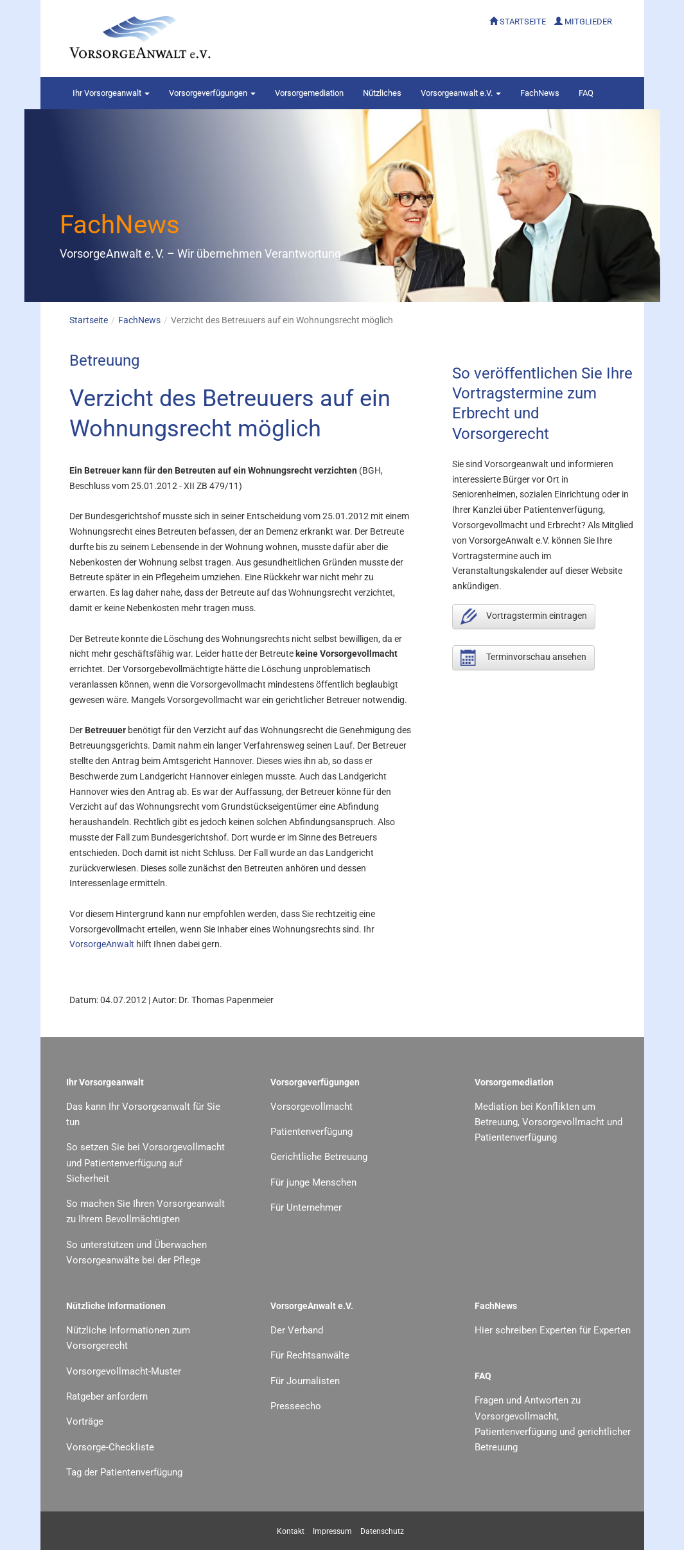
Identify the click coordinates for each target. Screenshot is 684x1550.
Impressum (332, 1531)
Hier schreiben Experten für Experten (553, 1330)
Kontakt (290, 1531)
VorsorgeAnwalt (101, 944)
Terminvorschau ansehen (523, 658)
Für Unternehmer (306, 1207)
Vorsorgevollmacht (311, 1106)
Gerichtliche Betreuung (318, 1156)
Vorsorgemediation (309, 93)
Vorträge (84, 1421)
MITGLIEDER (588, 21)
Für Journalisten (305, 1381)
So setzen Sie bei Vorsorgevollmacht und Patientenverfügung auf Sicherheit (145, 1162)
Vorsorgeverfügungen (212, 93)
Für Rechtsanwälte (309, 1355)
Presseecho (295, 1406)
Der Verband (296, 1330)
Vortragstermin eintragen (523, 617)
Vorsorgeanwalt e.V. (461, 93)
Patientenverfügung (311, 1131)
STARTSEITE (523, 21)
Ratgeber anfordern (107, 1396)
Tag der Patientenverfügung (124, 1472)
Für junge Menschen (313, 1182)
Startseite (88, 320)
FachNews (539, 93)
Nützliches (382, 93)
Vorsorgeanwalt (111, 93)
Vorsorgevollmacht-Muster (123, 1371)
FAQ (586, 93)
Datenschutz (382, 1531)
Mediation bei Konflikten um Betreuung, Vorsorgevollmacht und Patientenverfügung (548, 1122)
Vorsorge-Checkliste (110, 1447)
